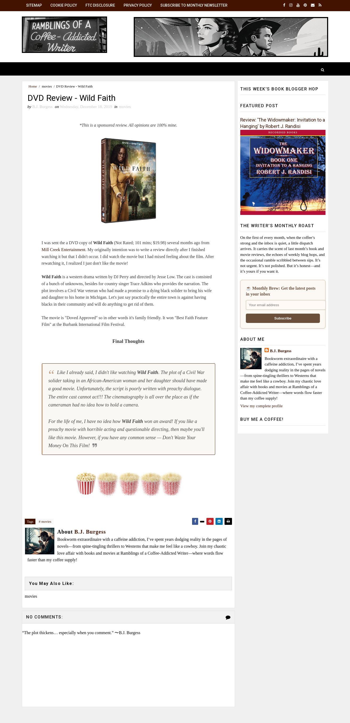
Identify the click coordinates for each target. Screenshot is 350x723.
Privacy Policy (138, 5)
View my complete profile (261, 406)
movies (47, 86)
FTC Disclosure (100, 5)
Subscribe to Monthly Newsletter (193, 5)
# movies (45, 521)
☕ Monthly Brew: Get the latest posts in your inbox (280, 291)
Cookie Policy (63, 5)
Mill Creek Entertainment (63, 249)
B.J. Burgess (280, 350)
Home (33, 86)
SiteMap (34, 5)
